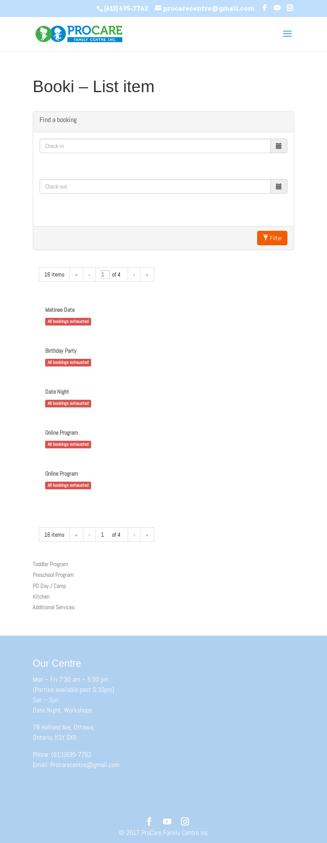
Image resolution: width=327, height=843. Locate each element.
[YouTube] (277, 8)
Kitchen (41, 596)
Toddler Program (50, 564)
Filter (272, 238)
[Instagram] (290, 8)
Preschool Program (53, 574)
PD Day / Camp (49, 586)
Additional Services (54, 607)
